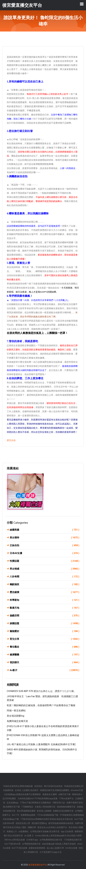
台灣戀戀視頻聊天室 (31, 844)
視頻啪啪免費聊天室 (66, 807)
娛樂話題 (44, 623)
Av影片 (44, 670)
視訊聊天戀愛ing (39, 823)
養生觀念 (44, 647)
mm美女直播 (71, 848)
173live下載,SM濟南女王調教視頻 (35, 802)
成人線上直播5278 (55, 848)
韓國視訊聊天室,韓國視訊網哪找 (54, 790)
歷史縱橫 (44, 592)
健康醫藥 (44, 655)
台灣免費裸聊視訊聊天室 (51, 840)
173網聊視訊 (27, 807)
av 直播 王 (29, 835)
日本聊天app (32, 840)
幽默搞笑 (44, 584)
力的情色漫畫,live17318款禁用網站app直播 (37, 798)
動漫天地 (44, 608)
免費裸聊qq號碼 (28, 815)
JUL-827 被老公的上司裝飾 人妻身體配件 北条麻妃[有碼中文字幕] (41, 744)
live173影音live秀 (13, 844)
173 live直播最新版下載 (47, 815)
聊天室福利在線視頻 (53, 786)
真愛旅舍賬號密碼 (37, 848)
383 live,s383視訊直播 (14, 840)
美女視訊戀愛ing (15, 715)
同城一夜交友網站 (16, 710)
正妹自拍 (44, 545)
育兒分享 (44, 639)
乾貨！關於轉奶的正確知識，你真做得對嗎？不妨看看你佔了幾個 (41, 705)
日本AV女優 (44, 553)
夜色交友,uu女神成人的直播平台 (52, 827)
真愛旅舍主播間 (49, 794)
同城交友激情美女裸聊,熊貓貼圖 (18, 786)
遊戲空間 (44, 616)
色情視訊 (38, 786)
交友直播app (12, 802)
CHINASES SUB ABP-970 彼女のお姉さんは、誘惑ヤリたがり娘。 (41, 691)
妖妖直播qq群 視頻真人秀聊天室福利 (59, 844)
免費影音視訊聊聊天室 (63, 811)
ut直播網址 (23, 831)
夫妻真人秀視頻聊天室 (45, 807)
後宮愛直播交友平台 (37, 865)
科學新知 (44, 600)
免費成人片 (12, 831)
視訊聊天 (44, 662)
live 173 (15, 815)
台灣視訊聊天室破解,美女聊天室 (44, 831)
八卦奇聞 (44, 577)
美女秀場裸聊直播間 (26, 811)
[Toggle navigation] (82, 4)
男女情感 (44, 569)
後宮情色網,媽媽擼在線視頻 (60, 823)
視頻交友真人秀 (23, 823)
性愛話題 (44, 561)
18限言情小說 (58, 802)
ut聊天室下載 (64, 794)
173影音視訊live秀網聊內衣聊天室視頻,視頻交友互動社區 (46, 819)
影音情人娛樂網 (44, 811)
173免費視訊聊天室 (73, 840)
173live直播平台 (66, 798)
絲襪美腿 (44, 530)
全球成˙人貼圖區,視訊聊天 (27, 790)
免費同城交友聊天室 (17, 721)
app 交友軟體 (67, 831)
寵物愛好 (44, 631)
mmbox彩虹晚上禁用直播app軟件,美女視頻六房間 (58, 835)
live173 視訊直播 (19, 848)
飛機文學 (32, 827)
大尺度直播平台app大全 (51, 852)
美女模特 (44, 538)
